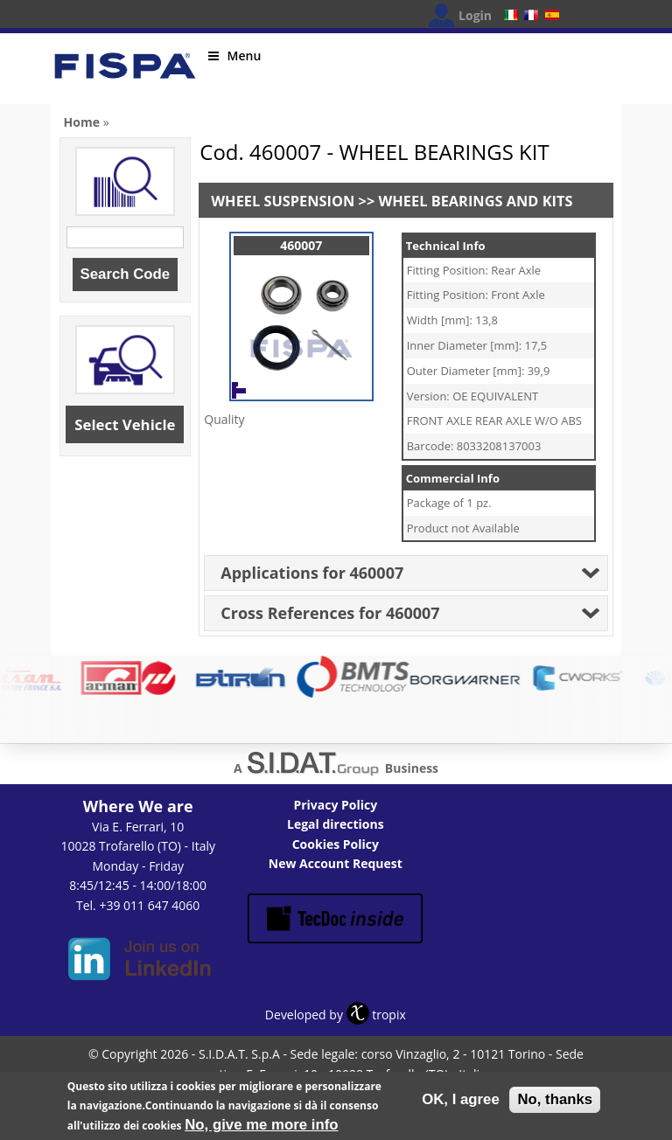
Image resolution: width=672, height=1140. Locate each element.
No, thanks (554, 1103)
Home (82, 122)
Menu (235, 55)
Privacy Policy (335, 804)
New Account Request (335, 863)
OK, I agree (461, 1103)
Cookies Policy (335, 844)
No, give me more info (261, 1128)
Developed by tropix (335, 1014)
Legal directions (335, 824)
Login (475, 15)
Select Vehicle (124, 424)
